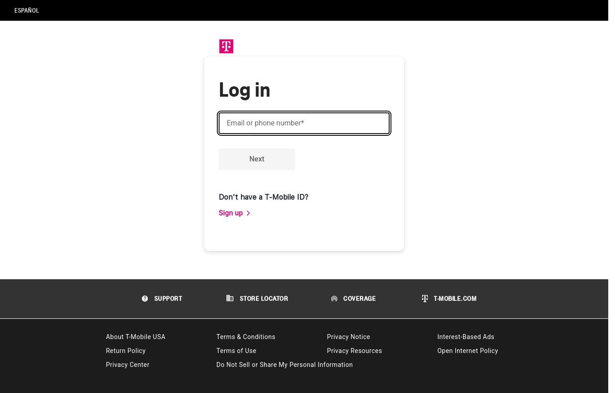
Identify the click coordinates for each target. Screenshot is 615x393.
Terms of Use (236, 350)
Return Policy (125, 350)
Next (256, 159)
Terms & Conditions (245, 336)
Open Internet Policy (467, 350)
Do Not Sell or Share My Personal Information (284, 364)
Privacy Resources (354, 350)
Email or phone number (265, 123)
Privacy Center (127, 364)
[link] (235, 213)
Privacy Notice (348, 336)
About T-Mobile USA (135, 336)
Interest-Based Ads (465, 336)
